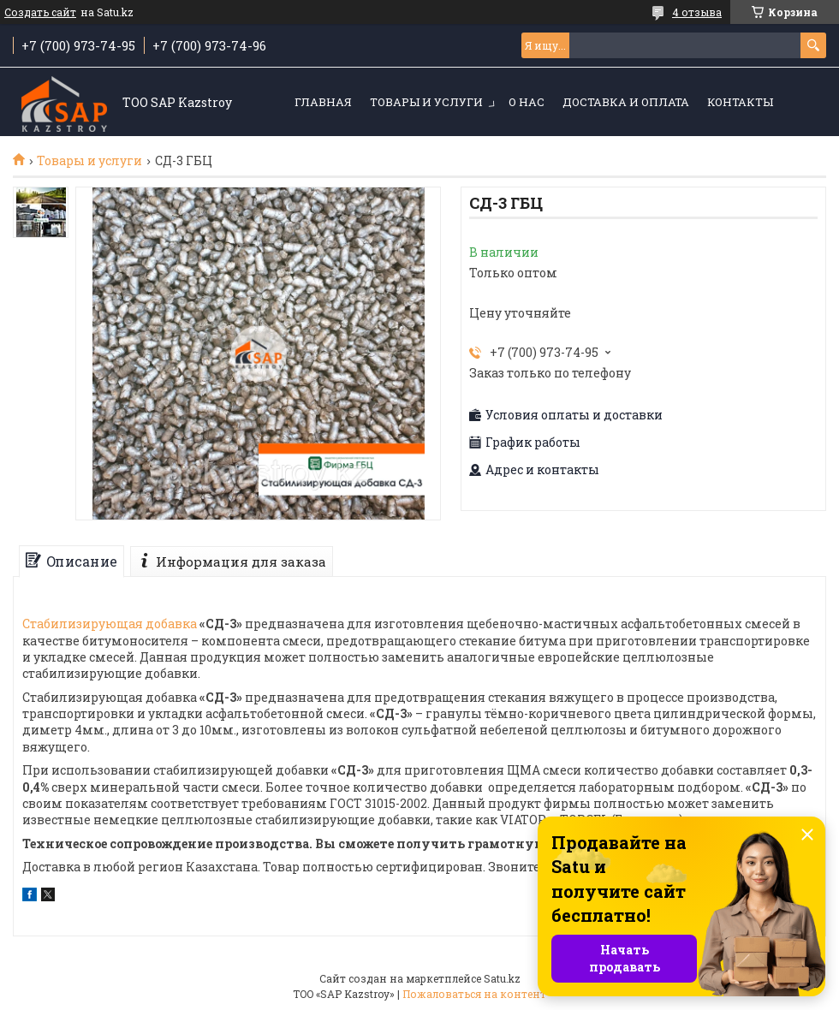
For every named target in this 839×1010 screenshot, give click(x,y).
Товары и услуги (426, 102)
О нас (526, 102)
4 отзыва (697, 12)
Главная (323, 102)
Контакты (740, 102)
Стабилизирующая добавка (109, 623)
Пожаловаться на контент (474, 994)
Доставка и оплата (625, 102)
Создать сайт (40, 12)
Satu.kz (502, 978)
